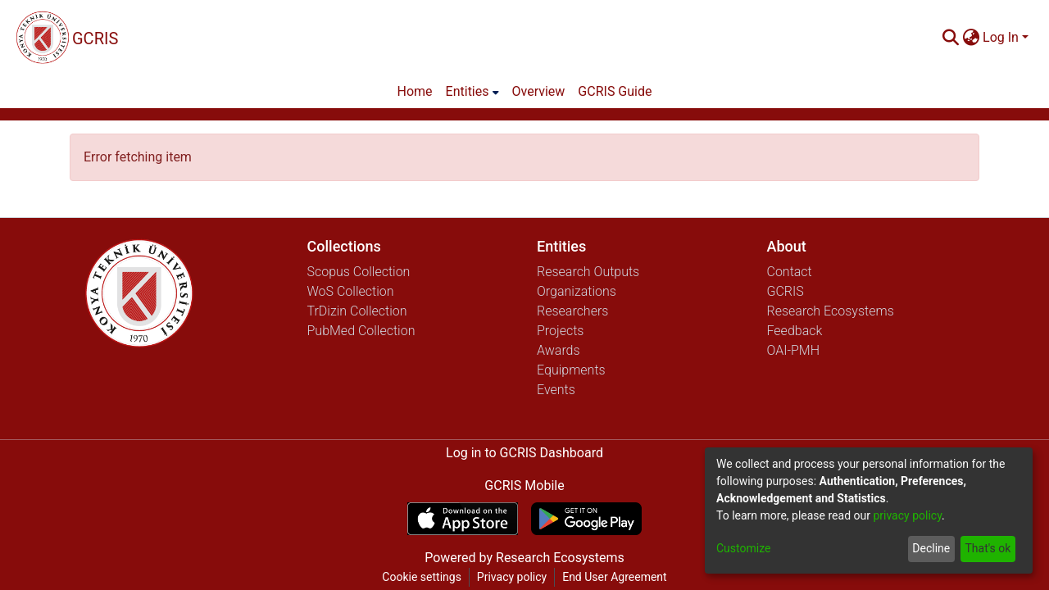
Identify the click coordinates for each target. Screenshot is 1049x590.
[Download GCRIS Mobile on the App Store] (462, 518)
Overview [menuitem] (538, 91)
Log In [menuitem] (1001, 37)
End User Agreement (614, 576)
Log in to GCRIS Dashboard (524, 453)
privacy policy (907, 515)
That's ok (987, 548)
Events (556, 389)
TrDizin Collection (357, 311)
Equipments (571, 370)
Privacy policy (512, 576)
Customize (743, 548)
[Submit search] (950, 38)
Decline (931, 548)
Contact (789, 271)
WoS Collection (350, 291)
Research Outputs (588, 271)
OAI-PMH (793, 350)
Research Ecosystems (830, 311)
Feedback (795, 330)
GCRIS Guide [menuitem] (615, 91)
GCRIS (785, 291)
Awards (558, 350)
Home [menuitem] (415, 91)
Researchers (572, 311)
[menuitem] (970, 38)
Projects (560, 330)
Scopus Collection (359, 271)
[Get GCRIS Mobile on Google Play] (586, 518)
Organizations (576, 291)
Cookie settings (421, 576)
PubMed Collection (361, 330)
